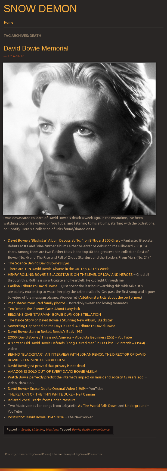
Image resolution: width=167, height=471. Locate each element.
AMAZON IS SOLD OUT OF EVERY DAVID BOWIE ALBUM (52, 371)
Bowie (76, 429)
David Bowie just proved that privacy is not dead (46, 366)
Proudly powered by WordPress (27, 454)
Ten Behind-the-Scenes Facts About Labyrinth (44, 309)
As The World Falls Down (97, 405)
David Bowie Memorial (36, 48)
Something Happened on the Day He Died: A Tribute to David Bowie (61, 326)
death (85, 429)
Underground (136, 405)
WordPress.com (91, 454)
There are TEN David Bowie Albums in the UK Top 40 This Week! (59, 269)
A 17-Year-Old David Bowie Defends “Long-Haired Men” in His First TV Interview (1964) (76, 343)
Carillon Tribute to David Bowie (32, 286)
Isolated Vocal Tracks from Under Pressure (42, 400)
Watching (52, 429)
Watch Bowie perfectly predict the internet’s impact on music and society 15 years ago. (76, 377)
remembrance (100, 429)
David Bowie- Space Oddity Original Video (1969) (47, 388)
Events (25, 429)
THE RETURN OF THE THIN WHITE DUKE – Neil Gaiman (51, 394)
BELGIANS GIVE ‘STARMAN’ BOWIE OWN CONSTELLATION (54, 314)
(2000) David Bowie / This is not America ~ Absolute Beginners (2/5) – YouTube (70, 337)
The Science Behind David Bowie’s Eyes (39, 263)
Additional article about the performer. (110, 297)
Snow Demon (40, 8)
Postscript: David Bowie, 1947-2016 (36, 417)
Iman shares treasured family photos (37, 303)
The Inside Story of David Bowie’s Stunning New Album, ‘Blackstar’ (60, 320)
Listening (38, 429)
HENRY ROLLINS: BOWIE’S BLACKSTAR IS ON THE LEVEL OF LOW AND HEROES (70, 274)
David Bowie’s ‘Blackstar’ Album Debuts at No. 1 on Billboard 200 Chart (64, 240)
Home (8, 22)
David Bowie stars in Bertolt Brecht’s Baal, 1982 (45, 331)
